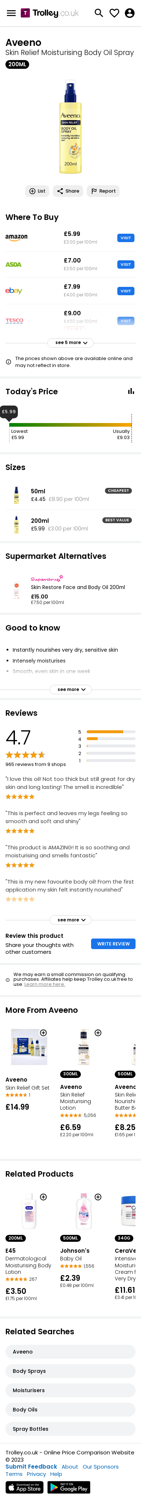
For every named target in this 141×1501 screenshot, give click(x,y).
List (37, 191)
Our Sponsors (101, 1466)
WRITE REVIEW (113, 944)
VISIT (126, 238)
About (70, 1466)
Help (56, 1474)
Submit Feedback (31, 1466)
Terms (14, 1474)
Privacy (36, 1474)
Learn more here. (44, 984)
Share (67, 191)
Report (103, 191)
